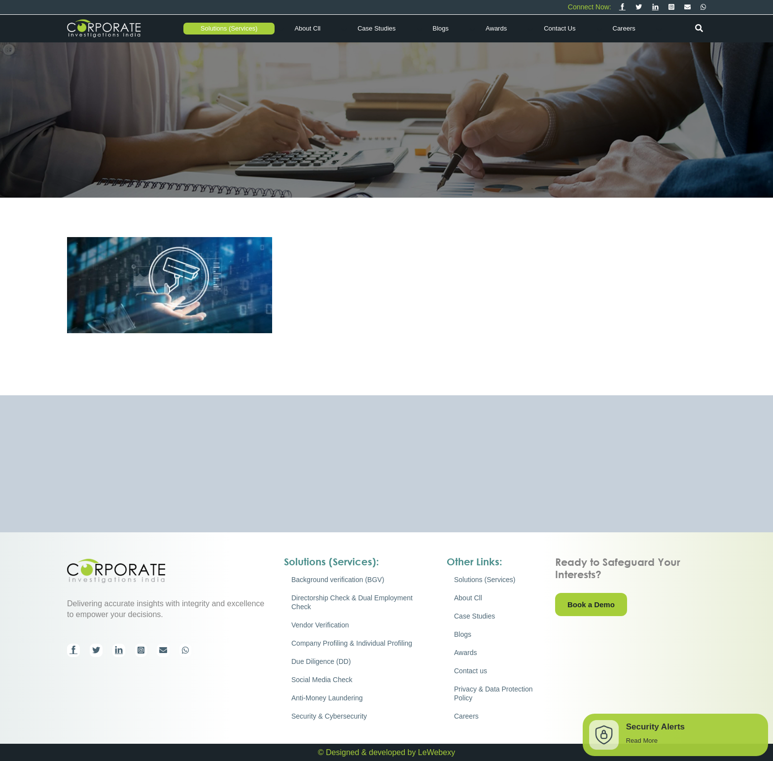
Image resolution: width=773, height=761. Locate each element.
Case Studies (376, 28)
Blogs (441, 28)
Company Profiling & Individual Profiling (351, 643)
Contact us (559, 28)
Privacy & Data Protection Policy (493, 693)
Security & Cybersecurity (329, 716)
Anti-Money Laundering (327, 698)
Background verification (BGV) (337, 580)
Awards (496, 28)
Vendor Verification (320, 625)
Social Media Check (321, 680)
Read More (642, 740)
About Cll (307, 28)
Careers (624, 28)
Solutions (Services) (229, 28)
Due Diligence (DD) (321, 661)
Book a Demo (591, 604)
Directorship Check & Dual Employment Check (352, 602)
